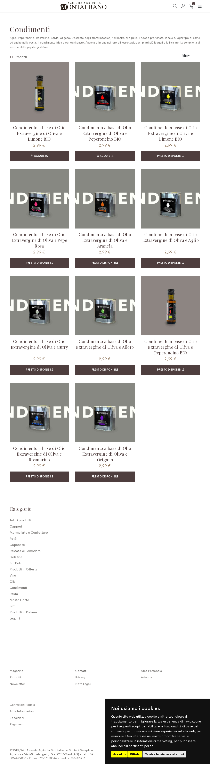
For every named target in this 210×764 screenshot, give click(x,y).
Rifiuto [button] (135, 754)
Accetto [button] (119, 754)
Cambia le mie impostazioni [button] (164, 754)
